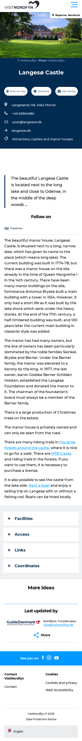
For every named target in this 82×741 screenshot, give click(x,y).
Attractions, (21, 139)
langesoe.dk (21, 131)
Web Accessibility (59, 690)
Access (18, 534)
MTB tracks (61, 453)
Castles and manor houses (52, 139)
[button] (61, 4)
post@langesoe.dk (27, 122)
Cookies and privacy (61, 683)
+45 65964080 (23, 114)
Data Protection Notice (41, 719)
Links (17, 550)
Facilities (20, 518)
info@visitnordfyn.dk (58, 625)
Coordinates (24, 566)
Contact (10, 687)
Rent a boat (39, 485)
